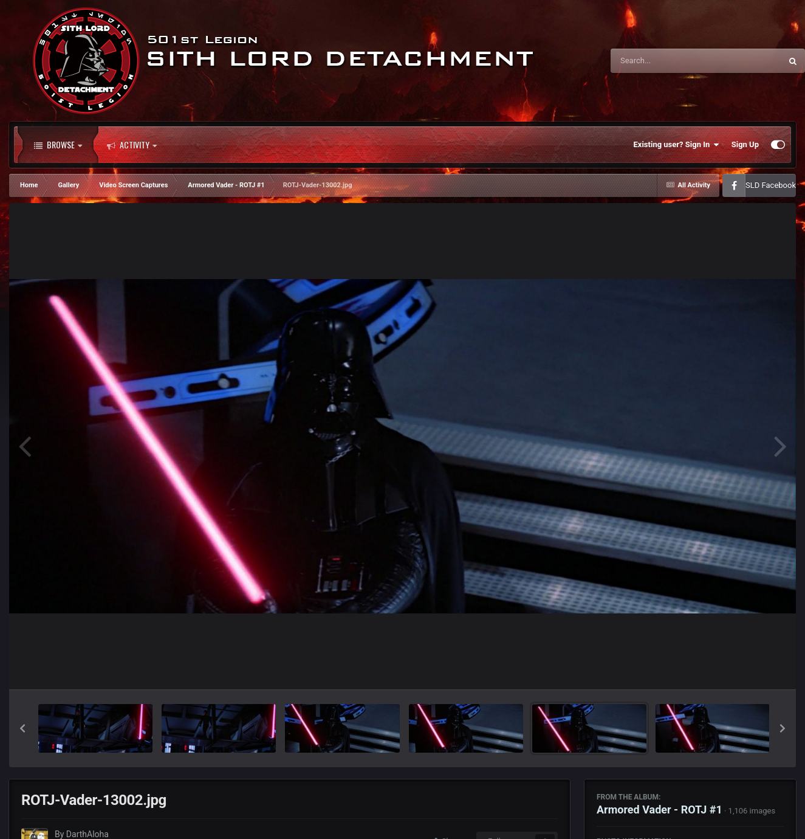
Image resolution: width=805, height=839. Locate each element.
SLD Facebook (770, 185)
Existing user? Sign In (676, 144)
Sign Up (745, 144)
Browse (58, 144)
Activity (132, 144)
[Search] (665, 61)
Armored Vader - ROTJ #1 (659, 809)
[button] (22, 728)
